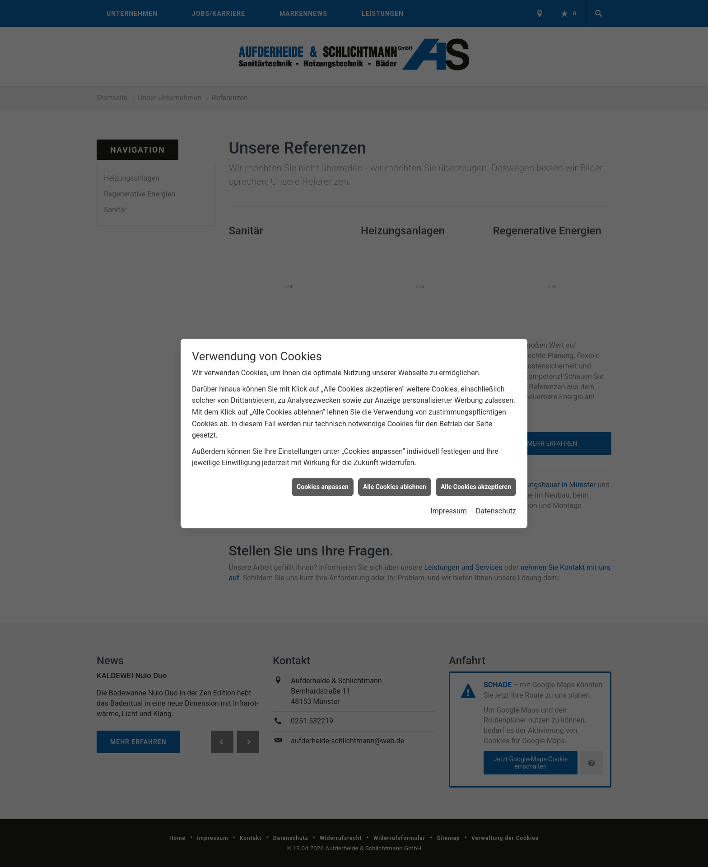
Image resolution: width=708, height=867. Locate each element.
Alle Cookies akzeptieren (476, 479)
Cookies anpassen (323, 479)
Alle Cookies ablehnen (394, 479)
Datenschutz (496, 504)
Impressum (448, 504)
